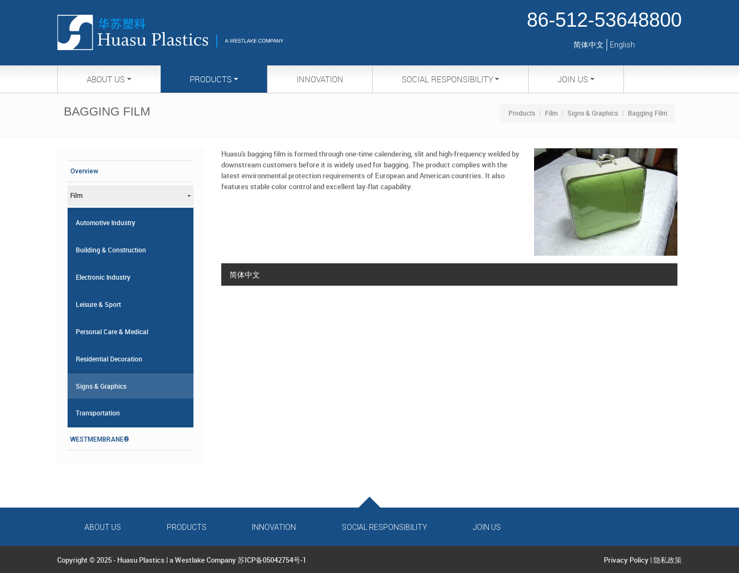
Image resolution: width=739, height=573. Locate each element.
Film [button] (76, 196)
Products (521, 112)
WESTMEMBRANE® (99, 439)
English (622, 44)
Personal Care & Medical (112, 331)
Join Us (487, 527)
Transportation (98, 412)
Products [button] (211, 79)
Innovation (319, 79)
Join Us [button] (573, 79)
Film (551, 112)
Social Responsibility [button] (447, 79)
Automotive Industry (105, 222)
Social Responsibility (384, 527)
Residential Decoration (109, 358)
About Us (102, 527)
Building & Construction (111, 249)
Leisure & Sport (98, 304)
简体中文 (588, 44)
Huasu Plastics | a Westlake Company (176, 560)
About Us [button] (106, 79)
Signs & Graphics (592, 112)
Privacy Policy (626, 560)
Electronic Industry (103, 277)
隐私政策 (667, 560)
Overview (84, 171)
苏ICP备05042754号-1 (272, 560)
